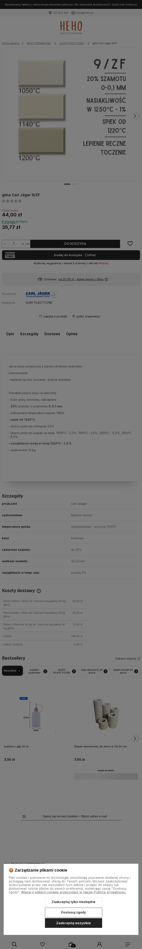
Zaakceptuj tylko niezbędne (73, 902)
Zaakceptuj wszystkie (73, 923)
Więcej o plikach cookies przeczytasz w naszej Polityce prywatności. (73, 892)
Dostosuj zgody (73, 912)
